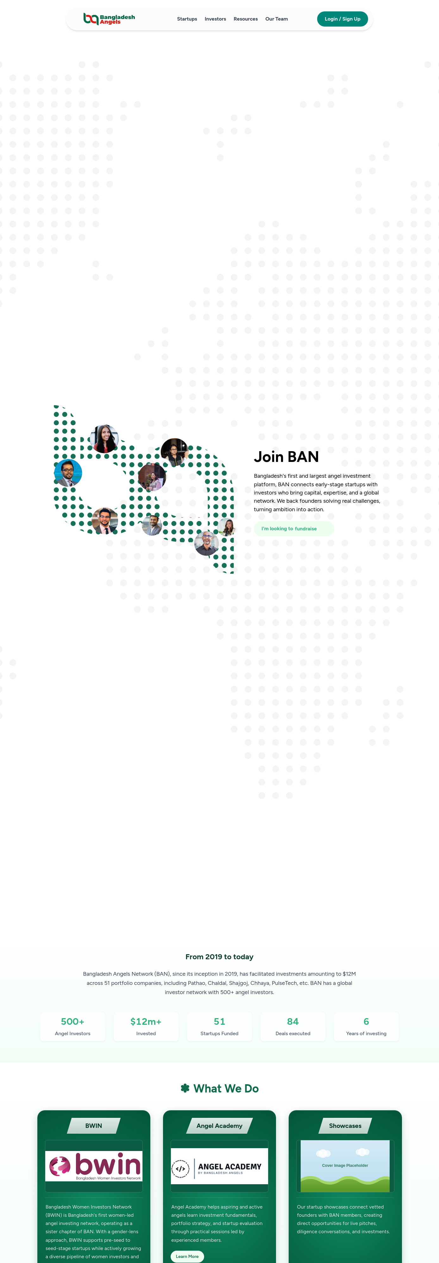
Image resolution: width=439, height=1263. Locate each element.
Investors (215, 19)
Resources (246, 19)
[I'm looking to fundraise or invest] (294, 528)
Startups (187, 19)
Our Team (276, 19)
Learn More (187, 1256)
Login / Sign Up (343, 19)
